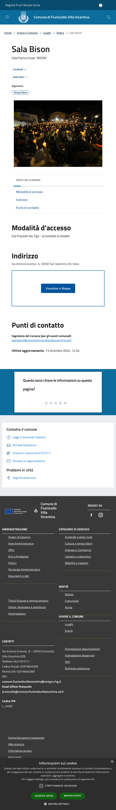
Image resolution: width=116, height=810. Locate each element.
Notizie (69, 594)
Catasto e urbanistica (78, 556)
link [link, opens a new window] (92, 779)
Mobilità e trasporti (76, 563)
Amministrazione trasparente (26, 738)
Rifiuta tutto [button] (72, 795)
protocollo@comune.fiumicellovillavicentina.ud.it (33, 691)
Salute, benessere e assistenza (27, 607)
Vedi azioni (21, 77)
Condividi (20, 69)
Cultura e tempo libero (78, 543)
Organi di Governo (19, 537)
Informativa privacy (20, 751)
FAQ (67, 662)
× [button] (112, 761)
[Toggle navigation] (7, 17)
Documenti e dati (18, 576)
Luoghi (47, 33)
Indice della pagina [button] (28, 180)
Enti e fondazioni (18, 556)
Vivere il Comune (27, 33)
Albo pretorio (16, 744)
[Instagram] (100, 515)
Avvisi (68, 607)
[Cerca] (108, 17)
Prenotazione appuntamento (82, 649)
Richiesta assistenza (77, 668)
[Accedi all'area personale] (101, 5)
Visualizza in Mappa (58, 288)
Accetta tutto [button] (44, 795)
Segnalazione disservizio (80, 655)
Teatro (60, 33)
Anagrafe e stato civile (78, 537)
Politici (12, 563)
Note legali (14, 757)
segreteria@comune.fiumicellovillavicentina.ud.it (41, 340)
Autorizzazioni (17, 613)
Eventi (69, 631)
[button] (58, 804)
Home (8, 33)
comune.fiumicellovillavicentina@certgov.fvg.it (31, 681)
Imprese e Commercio (78, 550)
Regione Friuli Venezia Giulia (22, 5)
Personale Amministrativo (24, 569)
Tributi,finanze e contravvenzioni (28, 600)
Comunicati (72, 601)
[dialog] (58, 784)
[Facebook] (91, 515)
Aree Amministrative (21, 543)
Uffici (11, 550)
